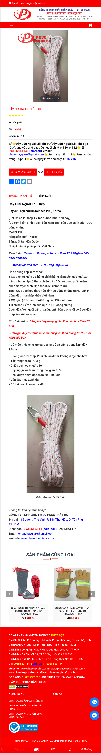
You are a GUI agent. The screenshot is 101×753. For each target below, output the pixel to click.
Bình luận (47, 272)
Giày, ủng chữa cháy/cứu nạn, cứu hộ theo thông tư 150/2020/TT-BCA (38, 596)
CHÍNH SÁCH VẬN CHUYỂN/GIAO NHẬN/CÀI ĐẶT (25, 715)
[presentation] (27, 591)
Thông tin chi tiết (34, 272)
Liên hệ (17, 129)
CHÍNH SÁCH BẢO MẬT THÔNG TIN (26, 701)
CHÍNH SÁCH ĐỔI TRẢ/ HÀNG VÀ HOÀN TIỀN (25, 707)
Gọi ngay (19, 749)
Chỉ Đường (86, 749)
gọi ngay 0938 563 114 (22, 172)
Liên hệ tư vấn (54, 172)
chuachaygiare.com (77, 741)
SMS (53, 749)
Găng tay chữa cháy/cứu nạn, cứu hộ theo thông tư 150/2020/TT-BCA (63, 596)
